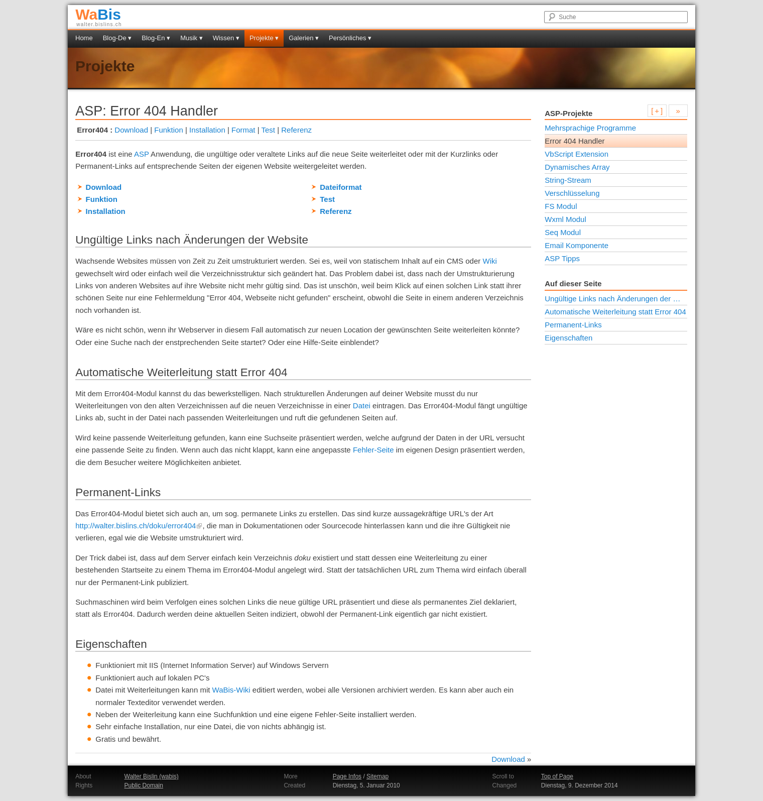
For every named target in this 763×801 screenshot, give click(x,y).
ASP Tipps (562, 258)
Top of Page (557, 776)
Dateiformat (340, 187)
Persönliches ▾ (350, 38)
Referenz (296, 130)
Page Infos (347, 776)
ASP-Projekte (568, 113)
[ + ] (657, 110)
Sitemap (377, 776)
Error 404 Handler (574, 141)
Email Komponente (576, 245)
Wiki (489, 261)
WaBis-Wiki (231, 689)
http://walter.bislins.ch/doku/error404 (138, 525)
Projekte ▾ (264, 38)
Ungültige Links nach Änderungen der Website (616, 298)
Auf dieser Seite (573, 283)
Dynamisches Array (577, 167)
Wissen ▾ (226, 38)
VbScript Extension (576, 154)
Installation (207, 130)
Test (268, 130)
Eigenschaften (568, 337)
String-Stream (568, 180)
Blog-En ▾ (156, 38)
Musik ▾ (191, 38)
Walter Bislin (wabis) (151, 776)
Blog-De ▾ (117, 38)
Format (243, 130)
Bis (98, 14)
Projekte (105, 66)
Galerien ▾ (304, 38)
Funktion (168, 130)
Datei (361, 405)
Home (84, 38)
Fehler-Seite (373, 449)
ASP (141, 154)
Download (131, 130)
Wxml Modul (565, 219)
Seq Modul (563, 232)
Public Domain (143, 785)
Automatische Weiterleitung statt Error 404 (615, 311)
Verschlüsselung (572, 193)
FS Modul (561, 206)
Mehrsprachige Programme (590, 128)
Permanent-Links (573, 324)
